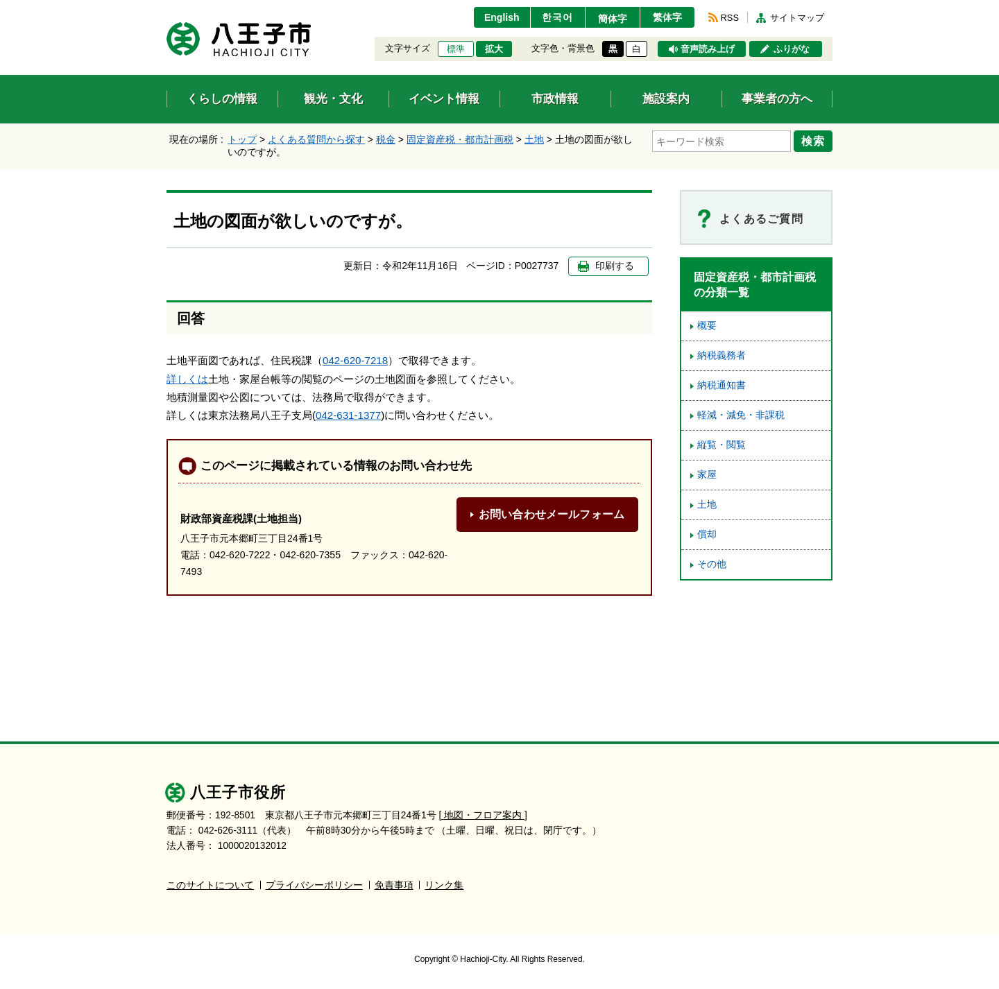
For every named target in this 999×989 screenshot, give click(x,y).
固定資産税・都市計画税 (460, 139)
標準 (456, 49)
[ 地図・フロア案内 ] (483, 815)
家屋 (707, 475)
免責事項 (394, 885)
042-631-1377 (348, 415)
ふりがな (792, 49)
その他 (711, 564)
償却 (707, 534)
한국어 (557, 17)
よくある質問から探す (316, 139)
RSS (730, 17)
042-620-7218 (355, 360)
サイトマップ (797, 17)
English (502, 17)
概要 (707, 325)
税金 (385, 139)
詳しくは (187, 379)
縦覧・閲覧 (721, 445)
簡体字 (612, 18)
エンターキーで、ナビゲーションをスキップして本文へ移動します (166, 8)
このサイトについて (210, 885)
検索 (813, 141)
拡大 (494, 49)
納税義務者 (721, 355)
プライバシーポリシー (314, 885)
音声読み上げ (708, 49)
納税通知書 (721, 385)
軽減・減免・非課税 (741, 415)
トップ (242, 139)
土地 (534, 139)
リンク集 (444, 885)
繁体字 (667, 17)
